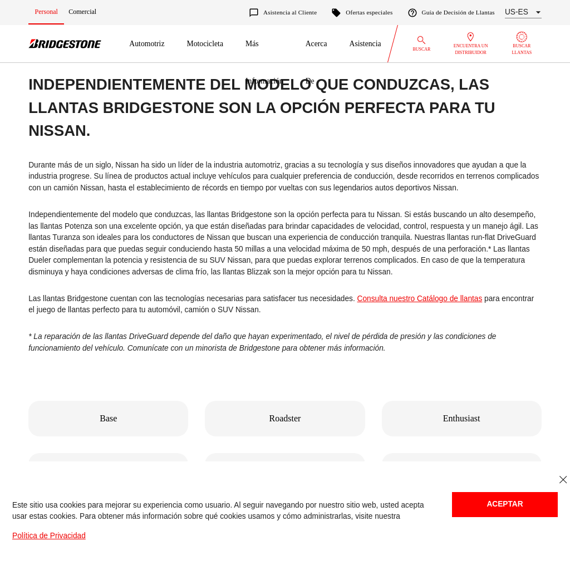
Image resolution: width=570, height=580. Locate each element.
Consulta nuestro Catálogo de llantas (420, 298)
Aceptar (505, 504)
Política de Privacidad (49, 536)
